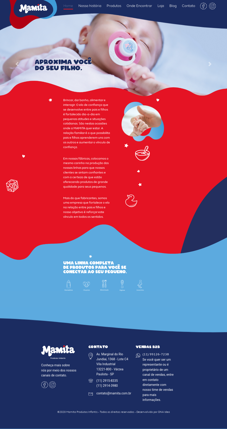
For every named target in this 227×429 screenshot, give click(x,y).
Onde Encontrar (139, 6)
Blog (173, 6)
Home (68, 6)
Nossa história (89, 6)
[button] (17, 64)
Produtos (114, 6)
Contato (188, 6)
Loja (161, 6)
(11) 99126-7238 (156, 354)
